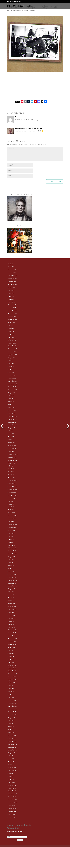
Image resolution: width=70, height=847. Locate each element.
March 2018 (11, 545)
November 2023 (12, 349)
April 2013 (11, 694)
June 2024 (11, 328)
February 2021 (12, 445)
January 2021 (12, 448)
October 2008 (12, 811)
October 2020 (12, 457)
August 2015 (11, 615)
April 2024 (11, 334)
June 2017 (11, 563)
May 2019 (11, 507)
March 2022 (11, 407)
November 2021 (12, 419)
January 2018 (12, 551)
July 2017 (11, 560)
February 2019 (12, 516)
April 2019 (11, 510)
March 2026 (11, 267)
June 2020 (11, 469)
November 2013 (12, 674)
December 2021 (12, 416)
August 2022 (11, 393)
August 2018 (11, 530)
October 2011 (12, 747)
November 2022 (12, 384)
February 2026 (12, 270)
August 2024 (11, 322)
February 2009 (12, 803)
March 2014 (11, 662)
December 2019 (12, 486)
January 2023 (12, 378)
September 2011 (12, 750)
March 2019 (11, 513)
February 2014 (12, 665)
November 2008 (12, 808)
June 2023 (11, 363)
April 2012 (11, 729)
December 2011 (12, 741)
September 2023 (12, 355)
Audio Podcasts (17, 10)
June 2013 (11, 688)
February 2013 (12, 700)
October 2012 (12, 712)
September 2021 (12, 425)
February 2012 (12, 735)
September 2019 (12, 495)
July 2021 (11, 431)
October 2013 (12, 677)
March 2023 (11, 372)
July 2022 (11, 396)
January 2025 (12, 308)
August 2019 (11, 498)
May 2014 (11, 656)
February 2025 (12, 305)
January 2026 (12, 273)
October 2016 (12, 583)
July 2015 (11, 618)
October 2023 (12, 352)
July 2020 (11, 466)
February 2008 (12, 817)
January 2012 (12, 738)
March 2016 (11, 604)
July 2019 (11, 501)
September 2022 (12, 390)
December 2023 (12, 346)
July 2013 (11, 686)
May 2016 (11, 598)
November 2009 (12, 794)
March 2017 (11, 571)
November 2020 (12, 454)
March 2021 (11, 443)
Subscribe (20, 840)
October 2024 (12, 317)
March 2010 (11, 782)
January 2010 (12, 788)
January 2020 (12, 484)
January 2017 (12, 577)
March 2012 (11, 732)
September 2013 (12, 680)
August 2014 (11, 647)
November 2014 (12, 639)
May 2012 (11, 727)
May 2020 (11, 472)
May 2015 (11, 624)
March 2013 (11, 697)
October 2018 (12, 527)
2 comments (32, 10)
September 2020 (12, 460)
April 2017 (11, 568)
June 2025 (11, 293)
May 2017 (11, 565)
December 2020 (12, 451)
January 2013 (12, 703)
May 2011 (11, 762)
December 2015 (12, 612)
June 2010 (11, 773)
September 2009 (12, 800)
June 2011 (11, 759)
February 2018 (12, 548)
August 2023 (11, 358)
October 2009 (12, 797)
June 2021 (11, 434)
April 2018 (11, 542)
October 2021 (12, 422)
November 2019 (12, 489)
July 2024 (11, 325)
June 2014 (11, 653)
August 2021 (11, 428)
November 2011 (12, 744)
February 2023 (12, 375)
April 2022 (11, 404)
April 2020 (11, 475)
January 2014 (12, 668)
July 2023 (11, 361)
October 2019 (12, 492)
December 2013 (12, 671)
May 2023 (11, 366)
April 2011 (11, 765)
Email (8, 834)
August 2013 (11, 683)
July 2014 (11, 650)
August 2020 (11, 463)
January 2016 (12, 609)
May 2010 (11, 776)
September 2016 (12, 586)
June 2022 (11, 399)
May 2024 (11, 331)
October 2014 (12, 642)
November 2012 (12, 709)
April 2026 (11, 264)
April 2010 (11, 779)
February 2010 (12, 785)
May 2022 (11, 401)
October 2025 (12, 281)
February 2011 (12, 768)
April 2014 (11, 659)
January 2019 (12, 519)
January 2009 (12, 806)
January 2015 (12, 633)
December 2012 (12, 706)
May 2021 (11, 437)
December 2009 (12, 791)
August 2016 (11, 589)
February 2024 (12, 340)
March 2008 (11, 814)
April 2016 (11, 601)
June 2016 (11, 595)
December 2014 (12, 636)
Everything (25, 10)
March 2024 (11, 337)
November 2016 (12, 580)
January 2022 (12, 413)
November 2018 (12, 524)
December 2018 (12, 522)
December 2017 (12, 554)
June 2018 (11, 536)
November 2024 (12, 314)
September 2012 (12, 715)
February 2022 (12, 410)
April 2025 (11, 299)
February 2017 (12, 574)
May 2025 (11, 296)
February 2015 (12, 630)
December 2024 (12, 311)
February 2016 (12, 607)
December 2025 (12, 276)
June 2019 (11, 504)
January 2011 (12, 770)
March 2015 (11, 627)
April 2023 (11, 369)
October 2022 (12, 387)
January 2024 (12, 343)
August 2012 (11, 718)
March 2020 (11, 478)
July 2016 (11, 592)
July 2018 (11, 533)
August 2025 (11, 287)
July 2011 (11, 756)
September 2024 (12, 320)
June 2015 (11, 621)
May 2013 (11, 691)
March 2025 (11, 302)
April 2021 (11, 440)
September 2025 (12, 284)
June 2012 (11, 724)
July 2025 (11, 290)
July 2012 (11, 721)
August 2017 (11, 557)
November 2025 (12, 279)
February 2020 (12, 481)
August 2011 (11, 753)
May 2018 (11, 539)
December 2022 (12, 381)
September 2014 (12, 645)
